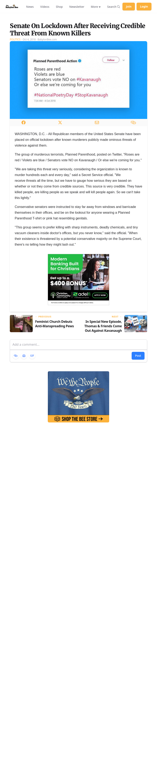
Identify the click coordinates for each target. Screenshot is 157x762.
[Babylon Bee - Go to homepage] (12, 6)
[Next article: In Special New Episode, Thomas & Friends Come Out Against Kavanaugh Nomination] (114, 359)
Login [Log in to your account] (144, 6)
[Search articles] (113, 6)
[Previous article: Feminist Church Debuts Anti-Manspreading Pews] (42, 359)
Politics (15, 75)
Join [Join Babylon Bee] (128, 6)
